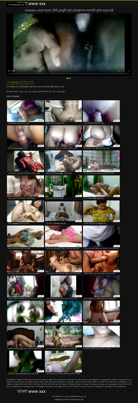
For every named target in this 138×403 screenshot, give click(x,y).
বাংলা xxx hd (96, 387)
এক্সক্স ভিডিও (87, 382)
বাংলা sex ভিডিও (122, 385)
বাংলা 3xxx (84, 385)
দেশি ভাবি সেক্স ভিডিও (48, 385)
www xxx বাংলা (62, 380)
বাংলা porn (101, 385)
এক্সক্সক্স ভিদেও (122, 382)
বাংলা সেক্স (23, 92)
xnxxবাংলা (115, 380)
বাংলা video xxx (15, 387)
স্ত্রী (50, 92)
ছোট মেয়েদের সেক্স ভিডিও (32, 385)
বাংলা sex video (110, 385)
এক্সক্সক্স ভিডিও (113, 382)
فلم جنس (83, 397)
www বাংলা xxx (86, 380)
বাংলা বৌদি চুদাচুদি (59, 92)
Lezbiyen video (75, 397)
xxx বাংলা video (27, 382)
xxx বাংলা (18, 382)
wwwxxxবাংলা (106, 380)
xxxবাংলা (56, 382)
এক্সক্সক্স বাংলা (103, 382)
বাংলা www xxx (57, 397)
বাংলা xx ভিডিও (73, 387)
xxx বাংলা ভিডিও (38, 382)
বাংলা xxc (82, 387)
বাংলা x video (57, 387)
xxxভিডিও (62, 382)
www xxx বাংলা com (74, 380)
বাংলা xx (65, 387)
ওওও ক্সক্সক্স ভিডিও (17, 385)
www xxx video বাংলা (49, 380)
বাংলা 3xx (77, 385)
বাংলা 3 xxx (69, 385)
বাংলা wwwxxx (39, 387)
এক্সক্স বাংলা (78, 382)
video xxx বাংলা (22, 380)
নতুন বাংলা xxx (60, 385)
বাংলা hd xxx (93, 385)
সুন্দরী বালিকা (43, 92)
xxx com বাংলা (124, 380)
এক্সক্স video (70, 382)
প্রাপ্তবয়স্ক (30, 10)
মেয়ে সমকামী (33, 92)
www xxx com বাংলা (34, 380)
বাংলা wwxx (49, 387)
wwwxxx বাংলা (96, 380)
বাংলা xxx (89, 387)
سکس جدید (65, 397)
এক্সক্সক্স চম (95, 382)
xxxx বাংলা (48, 382)
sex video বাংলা (11, 380)
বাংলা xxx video (106, 387)
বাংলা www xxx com (27, 387)
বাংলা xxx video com (118, 387)
